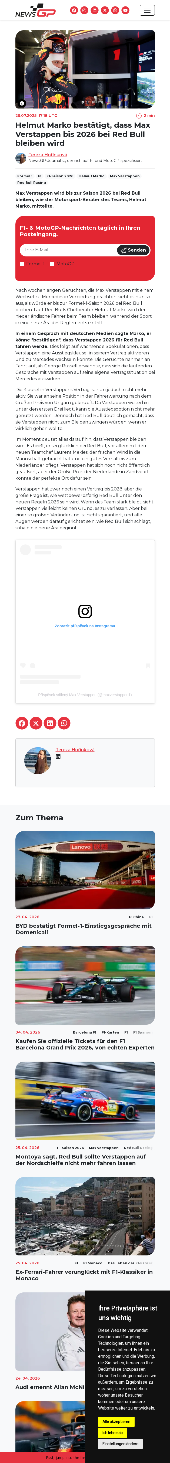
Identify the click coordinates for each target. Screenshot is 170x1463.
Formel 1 (35, 263)
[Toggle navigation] (147, 10)
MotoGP (65, 263)
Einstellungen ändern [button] (120, 1444)
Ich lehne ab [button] (112, 1433)
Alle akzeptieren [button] (116, 1422)
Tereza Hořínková (47, 154)
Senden (133, 250)
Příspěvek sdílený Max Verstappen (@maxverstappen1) (85, 695)
